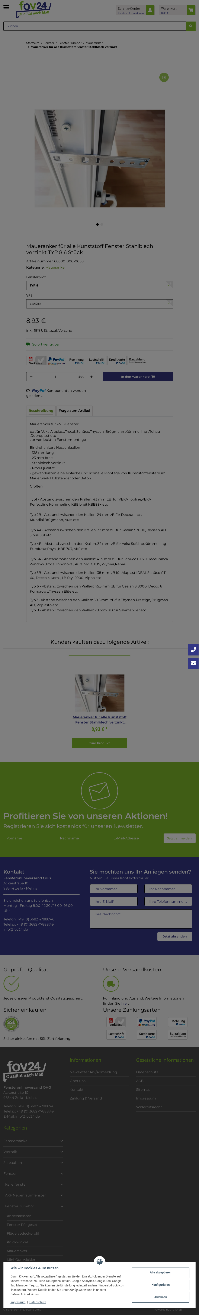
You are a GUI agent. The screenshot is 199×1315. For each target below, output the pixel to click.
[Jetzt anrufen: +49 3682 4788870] (193, 649)
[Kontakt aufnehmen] (193, 663)
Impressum (17, 1302)
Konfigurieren (160, 1284)
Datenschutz (37, 1302)
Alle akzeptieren (160, 1272)
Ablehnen (160, 1297)
